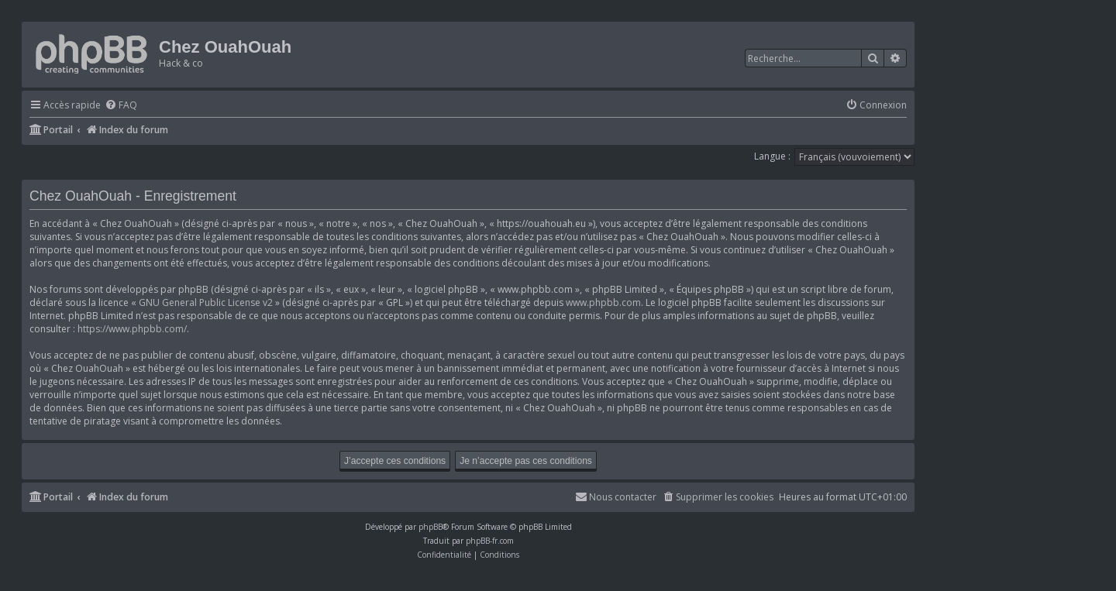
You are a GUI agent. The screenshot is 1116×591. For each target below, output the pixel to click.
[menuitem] (121, 105)
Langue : (772, 156)
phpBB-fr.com (490, 540)
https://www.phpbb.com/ (132, 328)
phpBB (430, 526)
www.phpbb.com (603, 302)
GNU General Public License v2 (206, 302)
